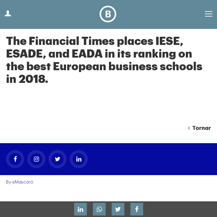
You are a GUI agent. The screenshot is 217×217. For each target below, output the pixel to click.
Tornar (199, 128)
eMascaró (22, 182)
